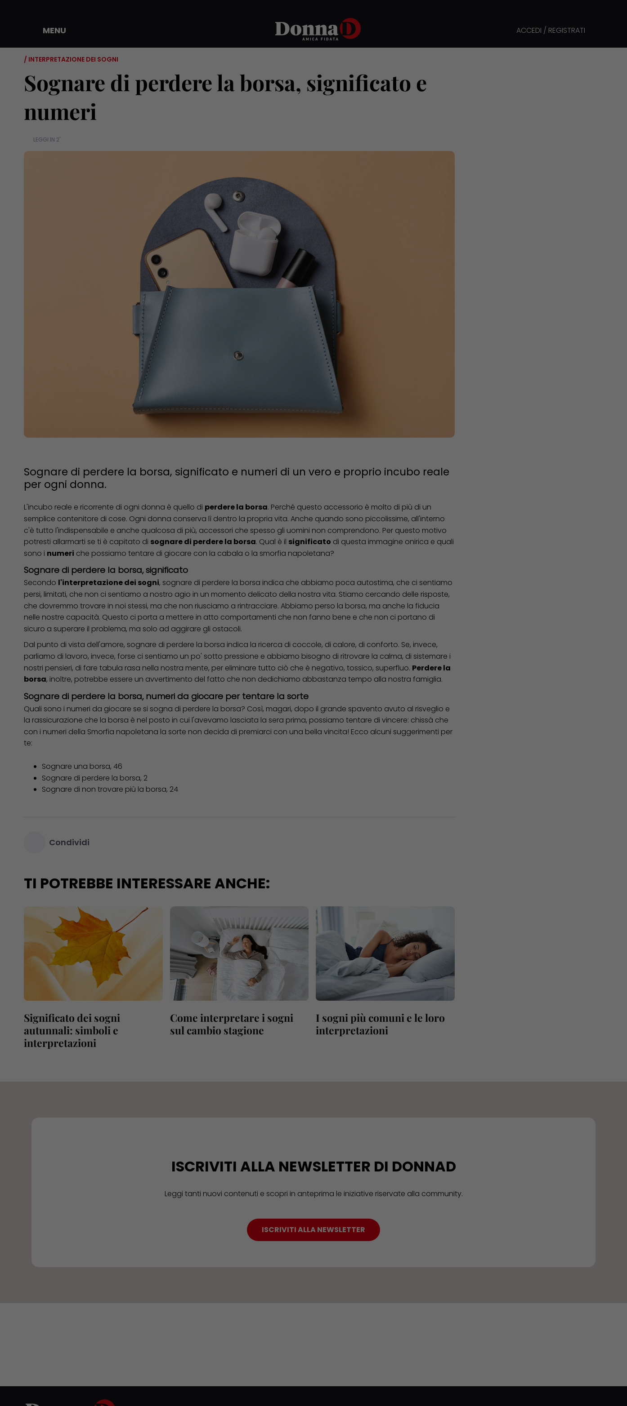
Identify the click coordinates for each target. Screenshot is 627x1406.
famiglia (427, 679)
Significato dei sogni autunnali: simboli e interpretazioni (72, 1030)
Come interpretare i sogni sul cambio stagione (231, 1024)
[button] (48, 30)
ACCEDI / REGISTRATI (550, 30)
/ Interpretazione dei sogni (71, 59)
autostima (375, 582)
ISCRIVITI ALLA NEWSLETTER (313, 1229)
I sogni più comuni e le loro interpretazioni (380, 1024)
